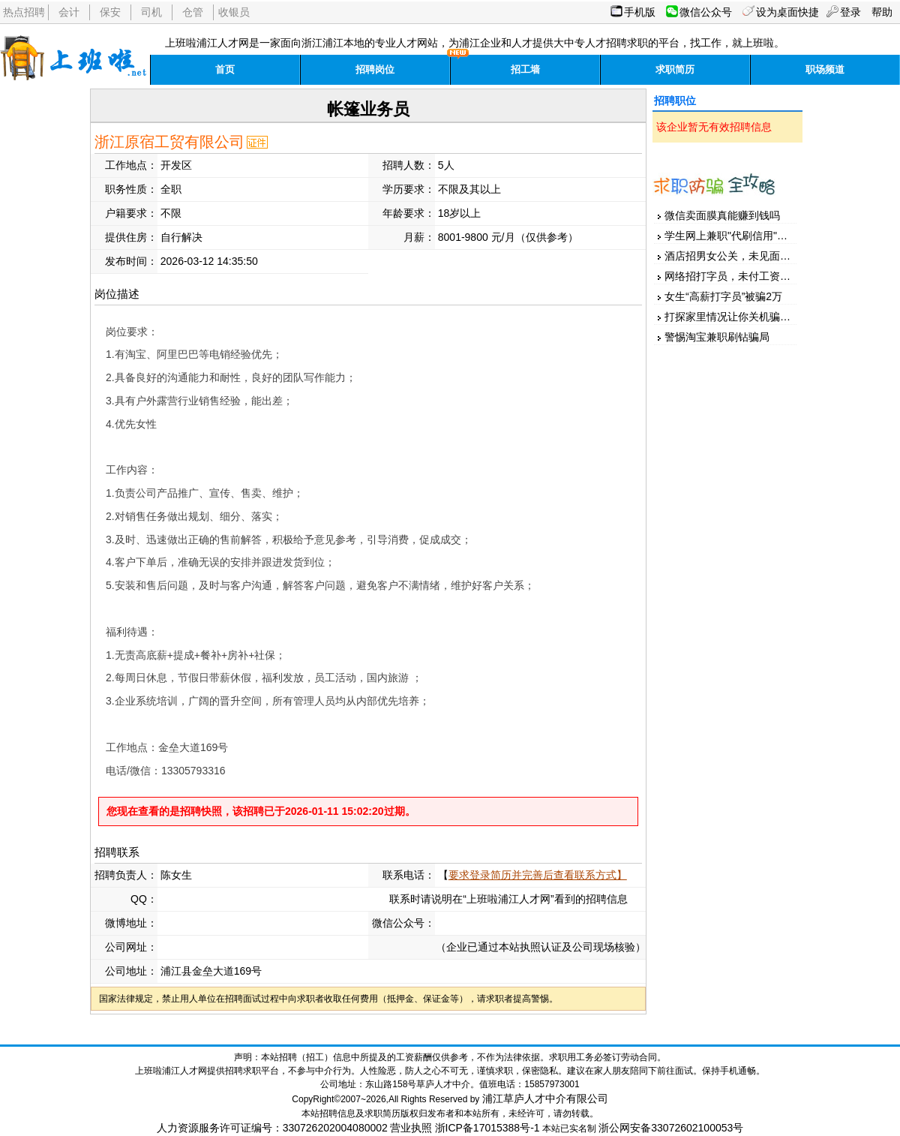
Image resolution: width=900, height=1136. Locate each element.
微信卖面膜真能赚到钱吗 (722, 215)
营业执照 (411, 1128)
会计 (69, 12)
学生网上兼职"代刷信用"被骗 (731, 236)
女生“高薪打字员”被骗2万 (723, 296)
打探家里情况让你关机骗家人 (732, 317)
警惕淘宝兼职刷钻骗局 (717, 337)
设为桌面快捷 (787, 12)
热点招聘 (24, 12)
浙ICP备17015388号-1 (487, 1128)
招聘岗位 (375, 69)
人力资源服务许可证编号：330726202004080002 (272, 1128)
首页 (225, 69)
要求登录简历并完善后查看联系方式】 (537, 875)
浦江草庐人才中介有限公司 (545, 1098)
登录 (850, 12)
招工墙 (525, 69)
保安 (110, 12)
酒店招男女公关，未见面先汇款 (738, 256)
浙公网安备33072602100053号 (670, 1128)
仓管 (192, 12)
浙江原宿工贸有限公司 (169, 142)
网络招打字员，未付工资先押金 (738, 276)
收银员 (234, 12)
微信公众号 (706, 12)
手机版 (640, 12)
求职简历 (675, 69)
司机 (151, 12)
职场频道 (825, 69)
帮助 (882, 12)
